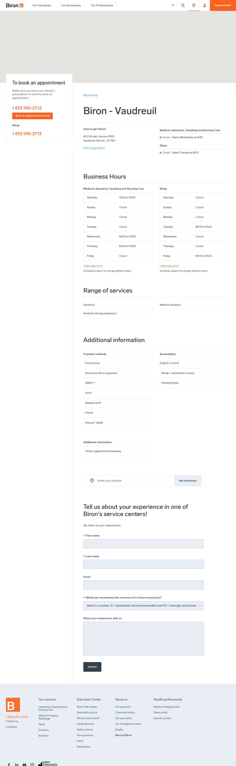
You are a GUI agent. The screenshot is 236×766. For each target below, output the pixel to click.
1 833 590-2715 (17, 717)
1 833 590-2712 (27, 108)
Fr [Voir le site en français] (172, 5)
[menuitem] (14, 5)
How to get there (94, 148)
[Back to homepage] (13, 706)
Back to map (90, 95)
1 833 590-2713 (26, 133)
